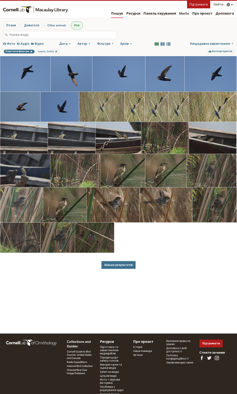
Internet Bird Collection (80, 366)
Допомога (225, 13)
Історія (137, 347)
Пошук (117, 13)
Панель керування (159, 13)
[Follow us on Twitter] (209, 358)
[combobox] (63, 35)
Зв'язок (138, 355)
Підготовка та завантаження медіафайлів (109, 350)
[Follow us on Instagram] (217, 358)
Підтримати (198, 4)
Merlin (184, 13)
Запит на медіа (109, 372)
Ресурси (133, 13)
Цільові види (108, 376)
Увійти (218, 4)
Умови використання (179, 362)
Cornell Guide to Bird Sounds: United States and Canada (79, 354)
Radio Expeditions (77, 362)
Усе (77, 25)
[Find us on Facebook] (201, 358)
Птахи (11, 25)
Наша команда (142, 351)
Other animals (56, 25)
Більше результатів (118, 265)
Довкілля (31, 25)
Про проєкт (202, 13)
